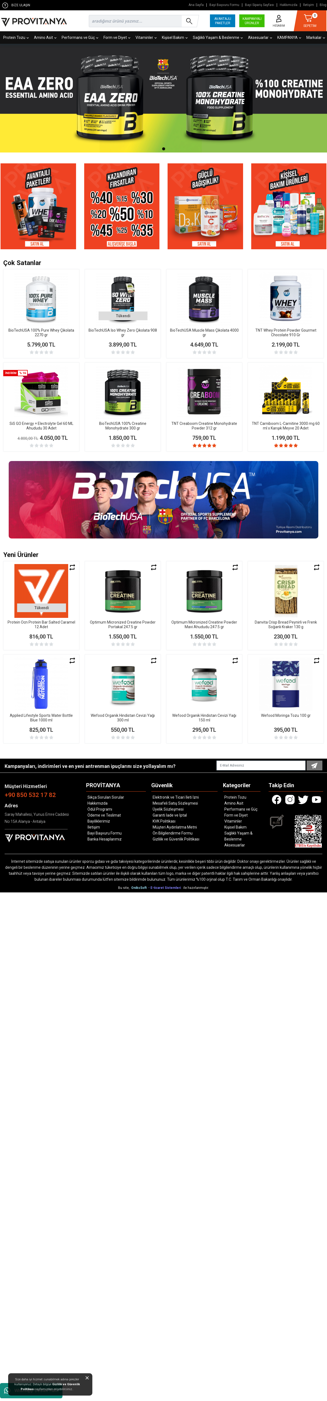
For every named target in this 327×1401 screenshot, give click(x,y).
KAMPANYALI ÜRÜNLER (252, 21)
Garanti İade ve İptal (170, 815)
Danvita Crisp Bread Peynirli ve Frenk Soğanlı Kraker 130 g (286, 624)
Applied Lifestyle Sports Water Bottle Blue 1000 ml (41, 717)
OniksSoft (139, 888)
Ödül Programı (99, 809)
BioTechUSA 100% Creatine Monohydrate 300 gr (122, 425)
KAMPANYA (289, 37)
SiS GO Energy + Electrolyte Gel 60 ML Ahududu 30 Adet (41, 425)
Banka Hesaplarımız (104, 839)
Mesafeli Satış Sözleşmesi (175, 803)
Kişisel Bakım (175, 37)
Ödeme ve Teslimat (104, 815)
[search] (143, 21)
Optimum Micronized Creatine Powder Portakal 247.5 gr (123, 624)
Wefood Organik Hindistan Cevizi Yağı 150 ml (204, 717)
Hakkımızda (288, 5)
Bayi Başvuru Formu (224, 5)
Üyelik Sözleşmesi (168, 809)
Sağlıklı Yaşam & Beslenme (218, 37)
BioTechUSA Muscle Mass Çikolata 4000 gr (204, 332)
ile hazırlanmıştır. (196, 888)
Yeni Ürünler (21, 555)
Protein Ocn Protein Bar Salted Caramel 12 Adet (41, 624)
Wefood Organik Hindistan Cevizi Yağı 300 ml (123, 717)
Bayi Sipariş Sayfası (259, 5)
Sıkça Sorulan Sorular (105, 797)
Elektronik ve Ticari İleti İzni (176, 797)
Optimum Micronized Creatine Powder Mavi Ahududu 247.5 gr (204, 624)
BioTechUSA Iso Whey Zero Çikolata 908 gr (123, 332)
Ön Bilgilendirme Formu (173, 833)
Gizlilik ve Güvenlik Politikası (176, 839)
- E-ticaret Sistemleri (165, 888)
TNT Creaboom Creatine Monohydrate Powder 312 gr (204, 425)
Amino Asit (45, 37)
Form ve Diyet (116, 37)
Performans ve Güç (80, 37)
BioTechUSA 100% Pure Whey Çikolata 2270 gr (41, 332)
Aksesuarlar (260, 37)
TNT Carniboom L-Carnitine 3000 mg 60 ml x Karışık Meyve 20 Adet (286, 425)
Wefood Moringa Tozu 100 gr (286, 715)
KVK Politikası (164, 821)
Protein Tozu (16, 37)
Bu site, (124, 888)
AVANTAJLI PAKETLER (222, 21)
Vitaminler (146, 37)
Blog (323, 5)
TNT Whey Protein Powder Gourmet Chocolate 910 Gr (285, 332)
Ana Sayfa (196, 5)
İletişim (308, 5)
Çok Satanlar (22, 263)
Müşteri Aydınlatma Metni (175, 827)
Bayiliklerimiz (98, 821)
